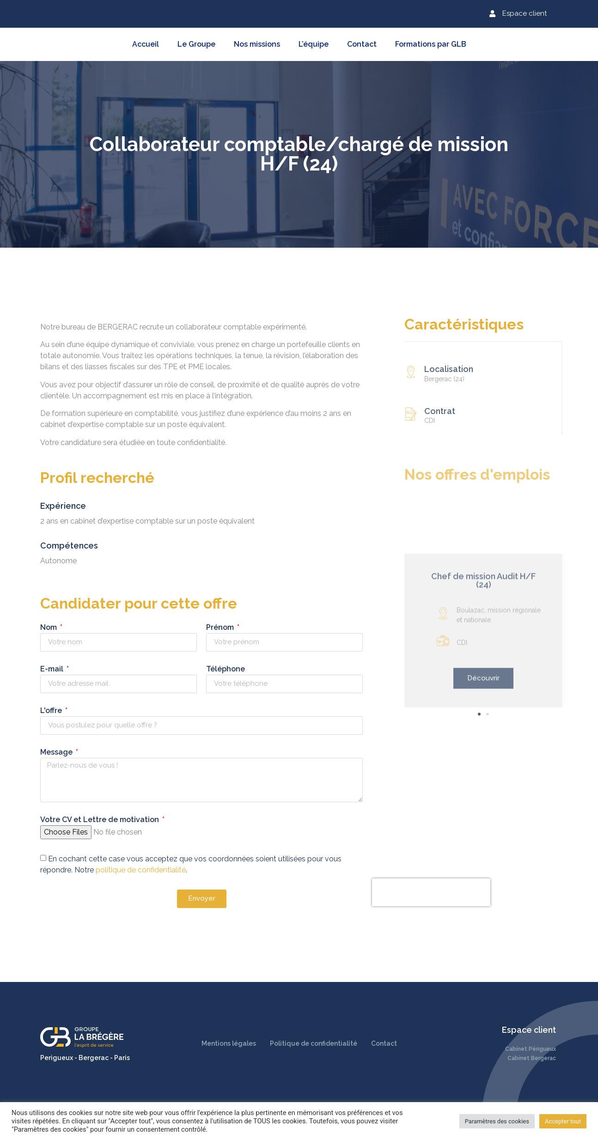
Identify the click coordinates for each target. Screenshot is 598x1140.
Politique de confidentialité (313, 1043)
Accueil (145, 44)
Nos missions (257, 44)
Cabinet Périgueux (530, 1049)
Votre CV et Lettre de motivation (84, 820)
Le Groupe (196, 44)
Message (41, 752)
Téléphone (208, 669)
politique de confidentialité (124, 869)
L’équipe (314, 44)
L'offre (35, 711)
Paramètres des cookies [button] (497, 1121)
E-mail (36, 669)
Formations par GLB (430, 44)
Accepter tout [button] (563, 1121)
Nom (33, 628)
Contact (362, 44)
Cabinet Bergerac (531, 1058)
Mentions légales (228, 1043)
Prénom (204, 628)
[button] (518, 14)
